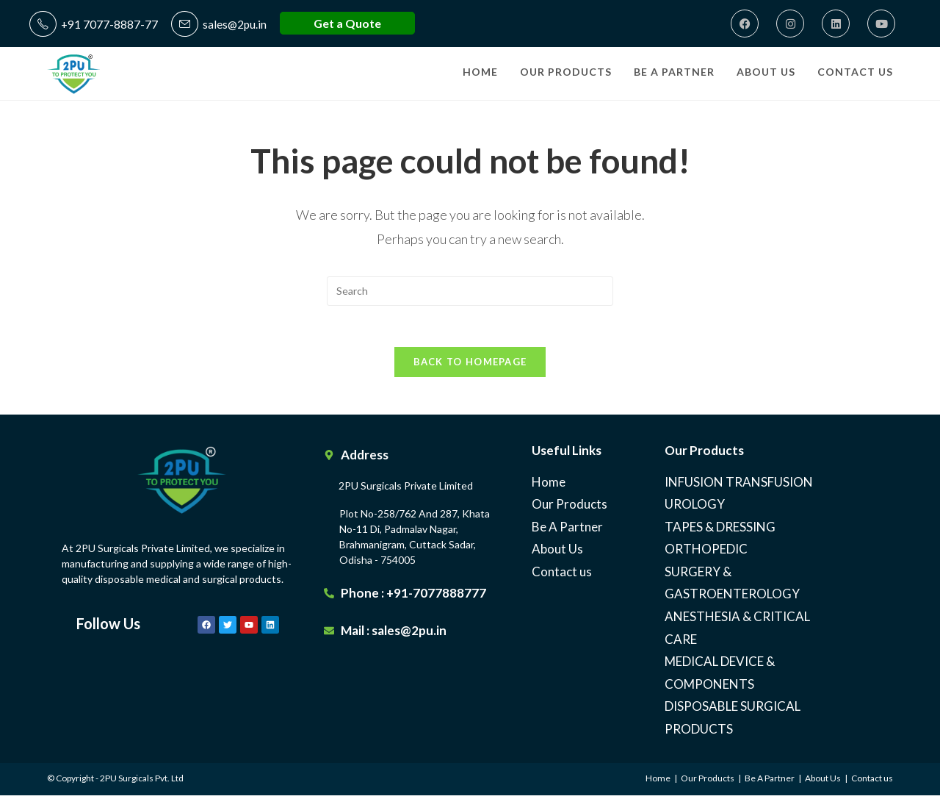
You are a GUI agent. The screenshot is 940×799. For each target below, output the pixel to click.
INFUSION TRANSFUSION (739, 485)
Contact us (562, 576)
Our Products (569, 508)
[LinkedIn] (836, 23)
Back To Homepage (470, 365)
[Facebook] (745, 23)
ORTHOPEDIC (706, 553)
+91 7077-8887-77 (94, 24)
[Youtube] (881, 23)
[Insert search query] (470, 291)
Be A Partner (567, 530)
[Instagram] (790, 23)
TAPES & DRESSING (720, 530)
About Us (557, 553)
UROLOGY (695, 508)
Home (548, 485)
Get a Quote (349, 23)
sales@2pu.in (220, 24)
